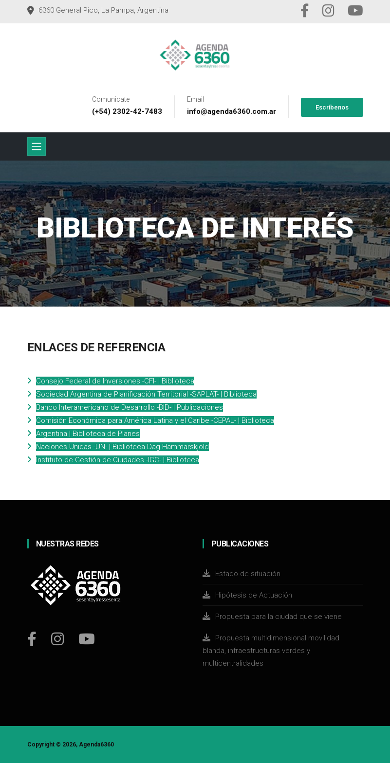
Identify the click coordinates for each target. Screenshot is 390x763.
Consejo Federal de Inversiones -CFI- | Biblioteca (115, 381)
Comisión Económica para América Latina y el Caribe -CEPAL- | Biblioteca (155, 420)
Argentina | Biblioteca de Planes (88, 433)
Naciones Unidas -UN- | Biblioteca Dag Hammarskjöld (122, 446)
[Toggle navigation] (36, 146)
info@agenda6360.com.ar (231, 111)
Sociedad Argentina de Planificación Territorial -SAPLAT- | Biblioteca (146, 394)
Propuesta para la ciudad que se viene (278, 616)
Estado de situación (247, 573)
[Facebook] (32, 639)
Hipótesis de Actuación (253, 595)
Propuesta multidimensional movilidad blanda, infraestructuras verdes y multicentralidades (271, 651)
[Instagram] (57, 639)
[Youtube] (86, 639)
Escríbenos (332, 107)
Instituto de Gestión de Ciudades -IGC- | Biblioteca (117, 459)
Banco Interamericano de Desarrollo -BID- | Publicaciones (129, 407)
